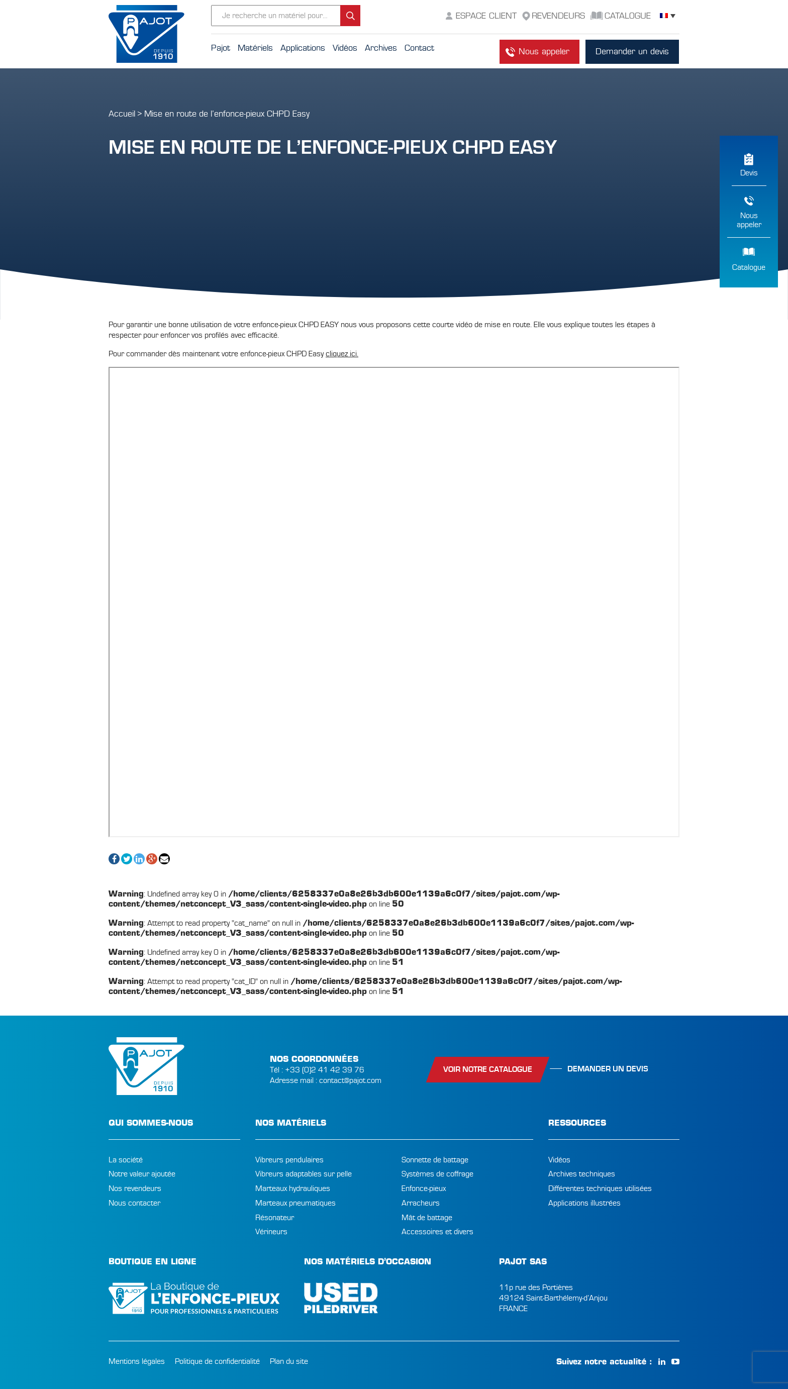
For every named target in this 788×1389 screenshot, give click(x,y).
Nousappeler (749, 220)
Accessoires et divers (437, 1231)
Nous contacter (134, 1203)
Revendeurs (558, 16)
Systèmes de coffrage (437, 1173)
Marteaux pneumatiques (295, 1203)
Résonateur (274, 1217)
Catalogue (748, 267)
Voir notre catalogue (487, 1069)
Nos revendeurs (135, 1188)
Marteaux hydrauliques (292, 1188)
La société (126, 1159)
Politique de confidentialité (217, 1361)
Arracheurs (421, 1203)
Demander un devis (632, 51)
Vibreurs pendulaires (289, 1159)
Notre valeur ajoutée (142, 1173)
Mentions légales (137, 1361)
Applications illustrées (584, 1203)
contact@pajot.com (350, 1080)
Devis (749, 172)
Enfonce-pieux (424, 1188)
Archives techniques (581, 1173)
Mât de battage (427, 1217)
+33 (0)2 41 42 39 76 (324, 1069)
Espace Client (486, 16)
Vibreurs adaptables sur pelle (303, 1173)
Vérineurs (271, 1231)
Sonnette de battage (435, 1159)
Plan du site (289, 1361)
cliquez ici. (342, 353)
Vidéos (559, 1159)
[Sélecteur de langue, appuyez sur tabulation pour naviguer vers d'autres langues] (667, 16)
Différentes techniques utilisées (600, 1188)
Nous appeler (544, 51)
